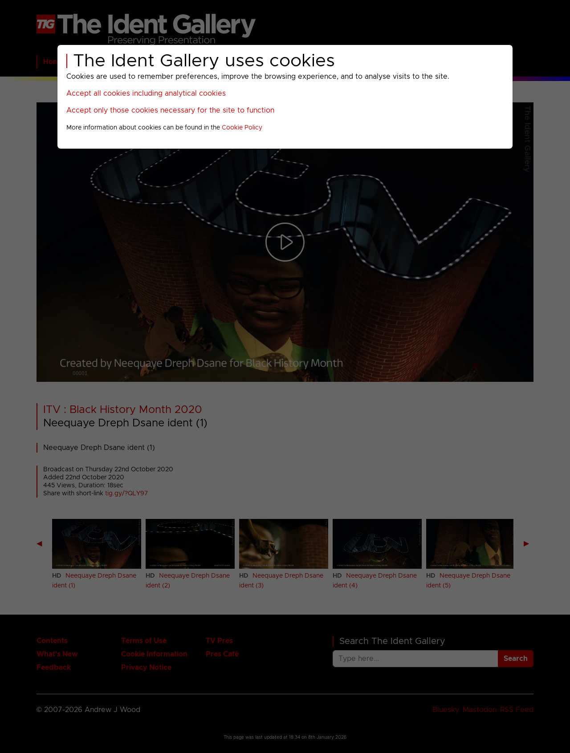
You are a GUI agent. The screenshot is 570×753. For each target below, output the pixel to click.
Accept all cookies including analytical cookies (146, 93)
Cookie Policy (242, 128)
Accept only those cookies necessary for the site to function (170, 110)
